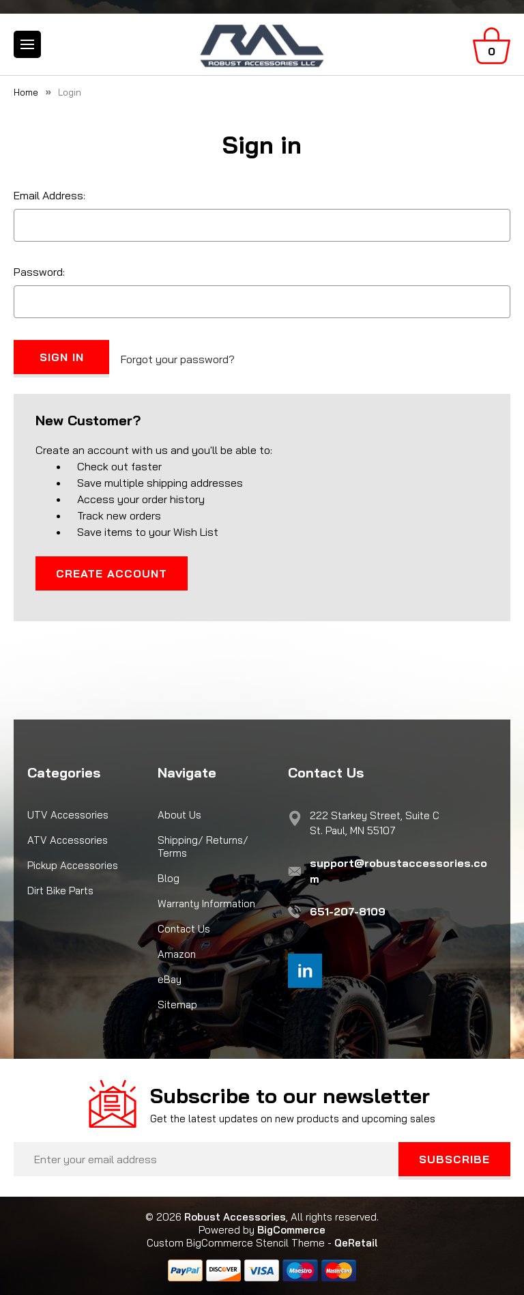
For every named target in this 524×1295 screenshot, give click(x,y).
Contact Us (184, 928)
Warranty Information (206, 903)
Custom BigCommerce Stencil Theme (236, 1242)
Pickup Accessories (72, 865)
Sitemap (177, 1004)
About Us (179, 814)
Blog (168, 878)
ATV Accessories (67, 840)
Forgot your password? (178, 359)
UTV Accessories (67, 814)
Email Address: (49, 195)
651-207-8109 (347, 911)
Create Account (111, 573)
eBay (169, 979)
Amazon (177, 954)
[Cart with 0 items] (491, 45)
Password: (39, 272)
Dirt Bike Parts (60, 890)
